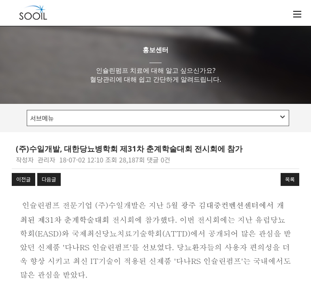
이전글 (23, 179)
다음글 (49, 179)
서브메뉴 (157, 118)
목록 (290, 179)
